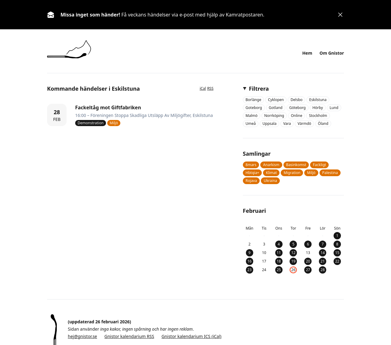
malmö (252, 115)
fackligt (319, 164)
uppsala (269, 123)
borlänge (253, 99)
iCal (203, 88)
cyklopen (276, 99)
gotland (276, 107)
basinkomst (296, 164)
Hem (307, 53)
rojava (251, 180)
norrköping (274, 115)
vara (287, 123)
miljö (311, 172)
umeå (251, 123)
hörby (317, 107)
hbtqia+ (252, 172)
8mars (251, 164)
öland (323, 123)
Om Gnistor (332, 53)
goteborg (254, 107)
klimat (271, 172)
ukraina (270, 180)
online (296, 115)
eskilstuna (318, 99)
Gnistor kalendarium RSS (129, 336)
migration (291, 172)
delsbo (296, 99)
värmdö (304, 123)
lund (334, 107)
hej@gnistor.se (82, 336)
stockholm (318, 115)
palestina (330, 172)
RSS (210, 88)
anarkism (271, 164)
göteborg (297, 107)
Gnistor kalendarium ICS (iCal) (191, 336)
